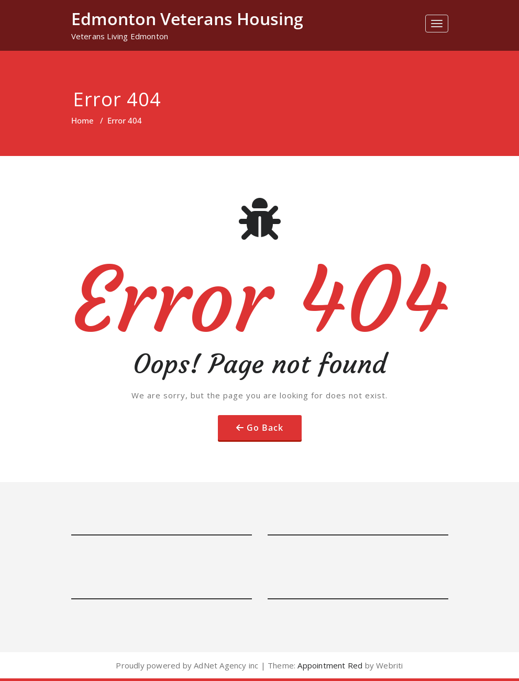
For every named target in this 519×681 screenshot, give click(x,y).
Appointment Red (328, 665)
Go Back (265, 427)
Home (82, 120)
